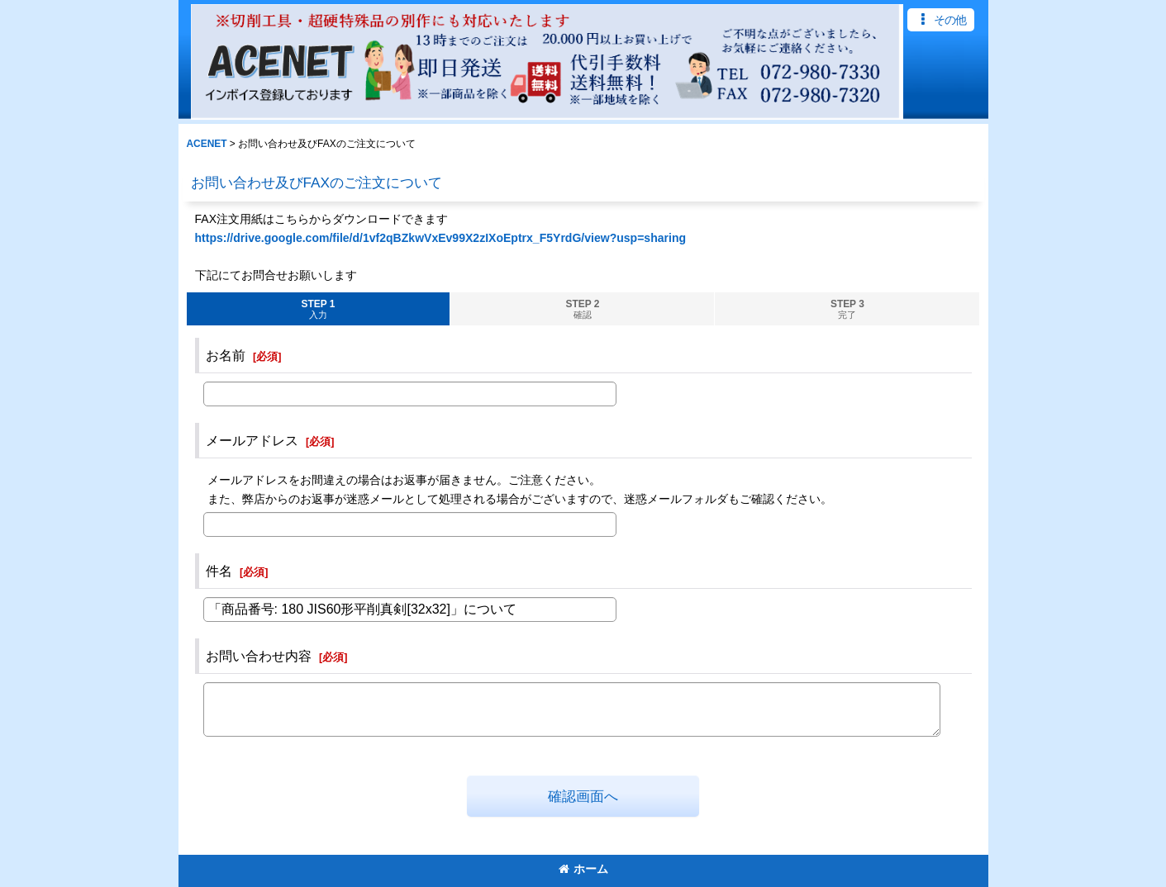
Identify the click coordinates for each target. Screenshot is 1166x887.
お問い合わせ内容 (259, 655)
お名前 (225, 355)
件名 (219, 570)
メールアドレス (252, 440)
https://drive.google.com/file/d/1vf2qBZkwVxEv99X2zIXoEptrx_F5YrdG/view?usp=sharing (441, 237)
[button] (940, 19)
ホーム (583, 868)
